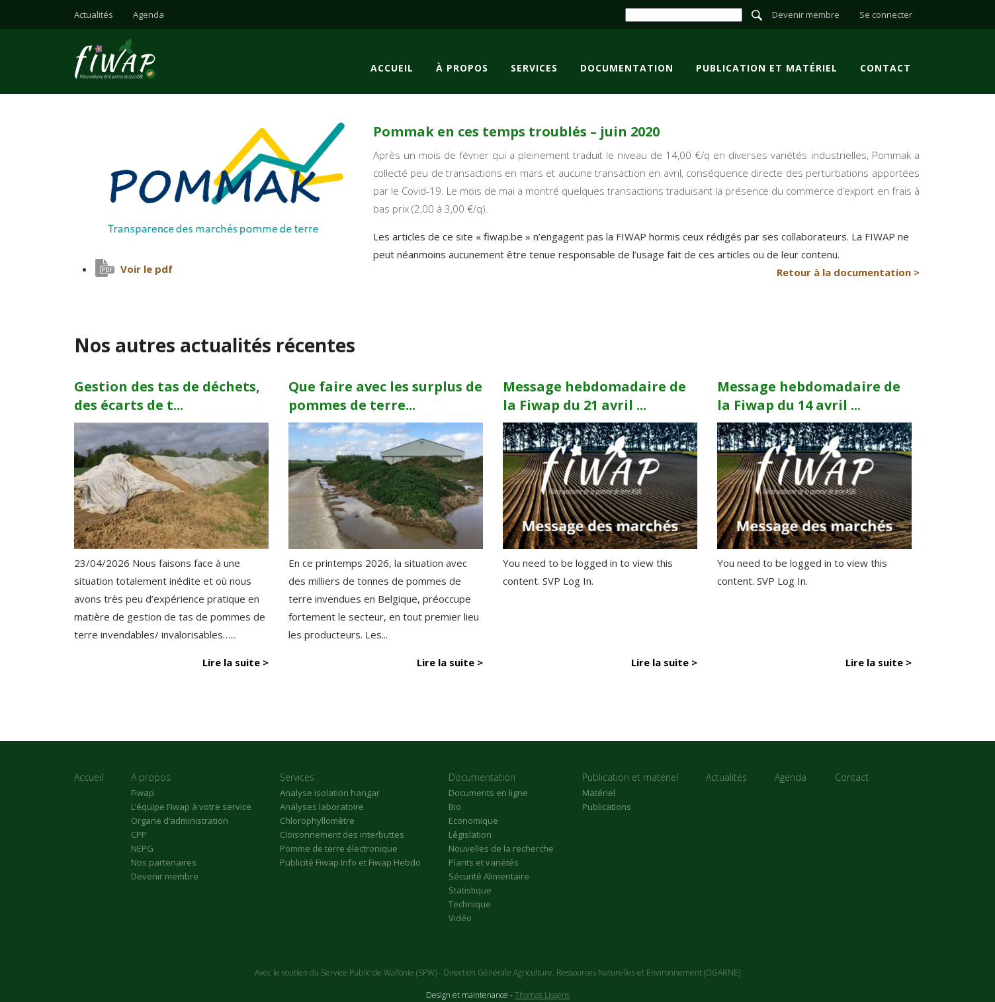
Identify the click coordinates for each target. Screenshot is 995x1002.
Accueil (391, 68)
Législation (470, 834)
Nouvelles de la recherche (501, 848)
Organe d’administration (179, 821)
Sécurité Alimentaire (489, 876)
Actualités (93, 15)
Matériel (598, 793)
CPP (139, 834)
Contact (885, 68)
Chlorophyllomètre (317, 821)
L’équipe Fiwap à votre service (191, 807)
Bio (455, 807)
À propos (462, 68)
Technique (470, 904)
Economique (473, 821)
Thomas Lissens (542, 995)
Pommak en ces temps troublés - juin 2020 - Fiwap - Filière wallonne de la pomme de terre (114, 58)
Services (534, 68)
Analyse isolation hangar (330, 793)
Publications (606, 807)
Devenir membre (806, 15)
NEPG (142, 848)
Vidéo (460, 918)
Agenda (148, 15)
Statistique (470, 890)
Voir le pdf (146, 269)
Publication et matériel (767, 68)
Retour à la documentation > (848, 272)
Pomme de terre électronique (339, 848)
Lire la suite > (235, 662)
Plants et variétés (484, 862)
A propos (151, 777)
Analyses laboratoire (322, 807)
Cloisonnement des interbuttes (342, 834)
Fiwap (142, 793)
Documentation (626, 68)
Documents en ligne (488, 793)
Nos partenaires (163, 862)
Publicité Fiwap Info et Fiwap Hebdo (350, 862)
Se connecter (885, 15)
